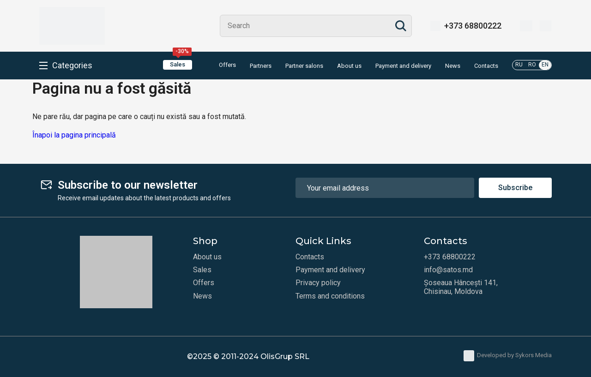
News (452, 66)
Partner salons (304, 66)
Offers (221, 65)
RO (532, 64)
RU (519, 64)
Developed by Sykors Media (508, 355)
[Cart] (545, 25)
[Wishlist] (526, 25)
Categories (72, 65)
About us (349, 66)
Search (400, 25)
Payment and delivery (403, 66)
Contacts (486, 66)
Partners (260, 66)
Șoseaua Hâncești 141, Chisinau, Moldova (461, 287)
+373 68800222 (472, 25)
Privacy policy (318, 283)
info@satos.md (448, 270)
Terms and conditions (330, 296)
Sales (181, 64)
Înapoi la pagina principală (74, 135)
